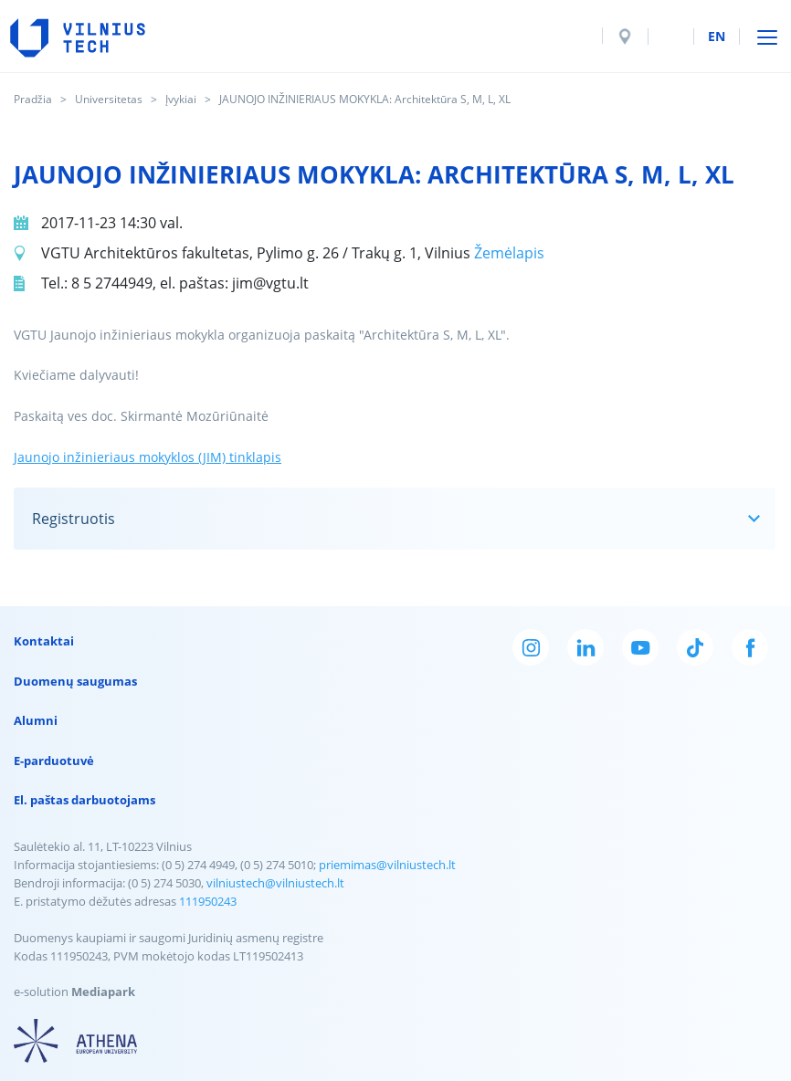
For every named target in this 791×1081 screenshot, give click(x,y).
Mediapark (103, 991)
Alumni (36, 720)
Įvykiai (180, 99)
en (716, 36)
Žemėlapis (509, 253)
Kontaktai (44, 641)
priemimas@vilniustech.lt (387, 864)
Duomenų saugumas (75, 681)
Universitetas (108, 99)
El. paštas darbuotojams (84, 800)
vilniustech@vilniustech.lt (275, 883)
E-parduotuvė (54, 760)
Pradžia (33, 99)
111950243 (208, 901)
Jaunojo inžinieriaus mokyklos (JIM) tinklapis (147, 457)
